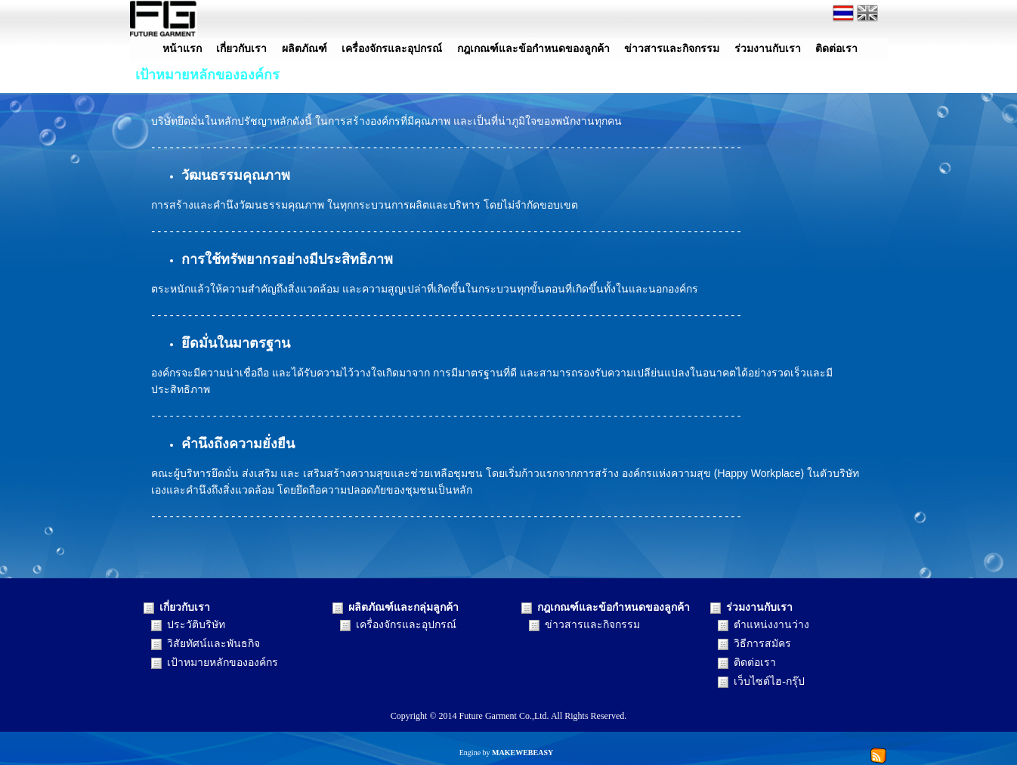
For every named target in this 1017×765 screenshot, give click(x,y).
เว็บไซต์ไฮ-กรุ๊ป (769, 681)
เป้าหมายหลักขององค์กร (222, 662)
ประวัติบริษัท (196, 624)
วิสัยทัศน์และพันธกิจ (213, 643)
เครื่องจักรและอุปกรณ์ (392, 48)
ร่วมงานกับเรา (767, 48)
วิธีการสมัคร (762, 643)
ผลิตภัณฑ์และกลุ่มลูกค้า (403, 607)
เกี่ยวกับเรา (241, 48)
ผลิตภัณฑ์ (304, 48)
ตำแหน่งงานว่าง (771, 624)
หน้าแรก (182, 48)
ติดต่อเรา (836, 48)
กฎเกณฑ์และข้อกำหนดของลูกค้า (533, 48)
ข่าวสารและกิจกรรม (671, 48)
